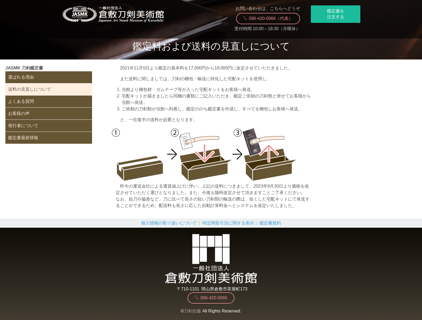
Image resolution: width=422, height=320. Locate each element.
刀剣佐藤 (192, 311)
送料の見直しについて (29, 89)
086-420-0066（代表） (268, 18)
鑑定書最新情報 (23, 137)
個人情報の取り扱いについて (169, 223)
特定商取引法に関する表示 (228, 223)
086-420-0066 (211, 297)
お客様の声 (19, 113)
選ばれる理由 (21, 77)
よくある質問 (21, 101)
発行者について (23, 125)
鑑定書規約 (270, 223)
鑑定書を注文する (335, 14)
